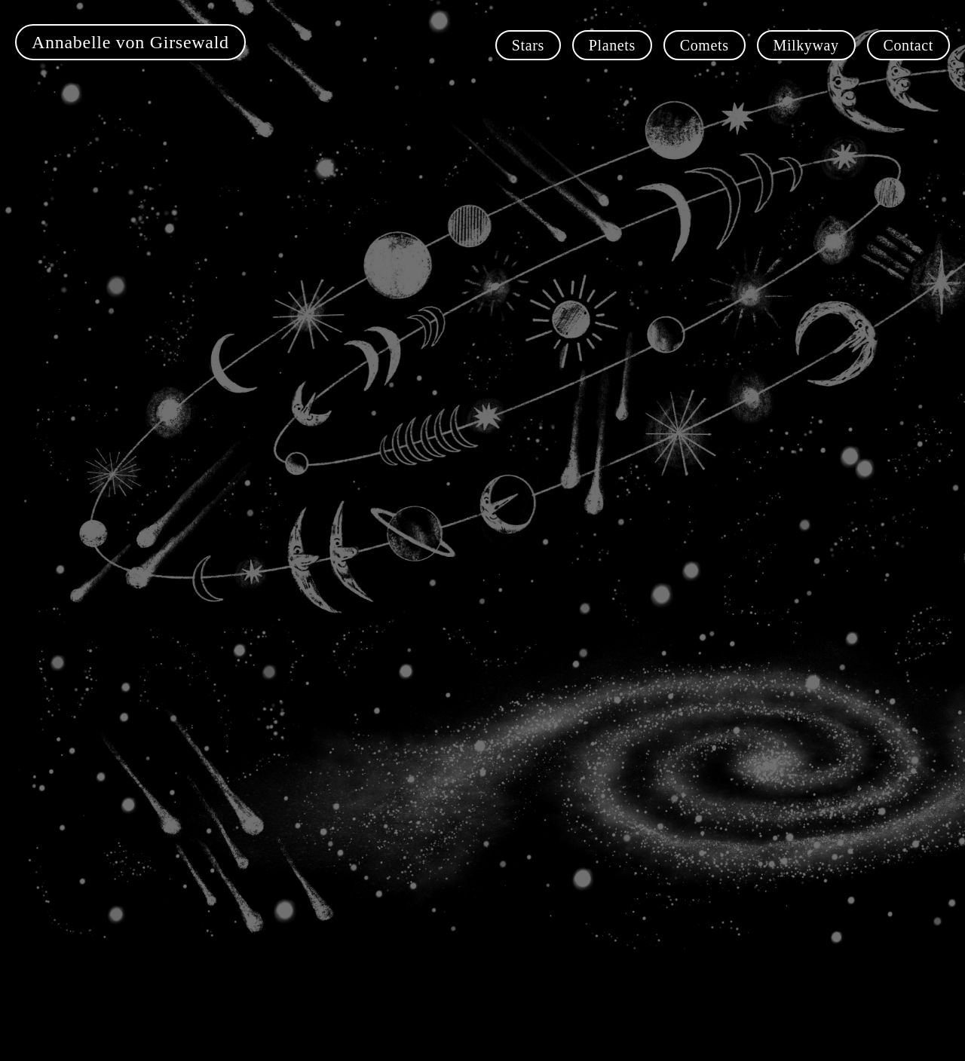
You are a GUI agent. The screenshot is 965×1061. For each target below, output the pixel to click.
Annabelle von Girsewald (130, 42)
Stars (528, 45)
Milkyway (806, 45)
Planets (612, 45)
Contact (908, 45)
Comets (704, 45)
